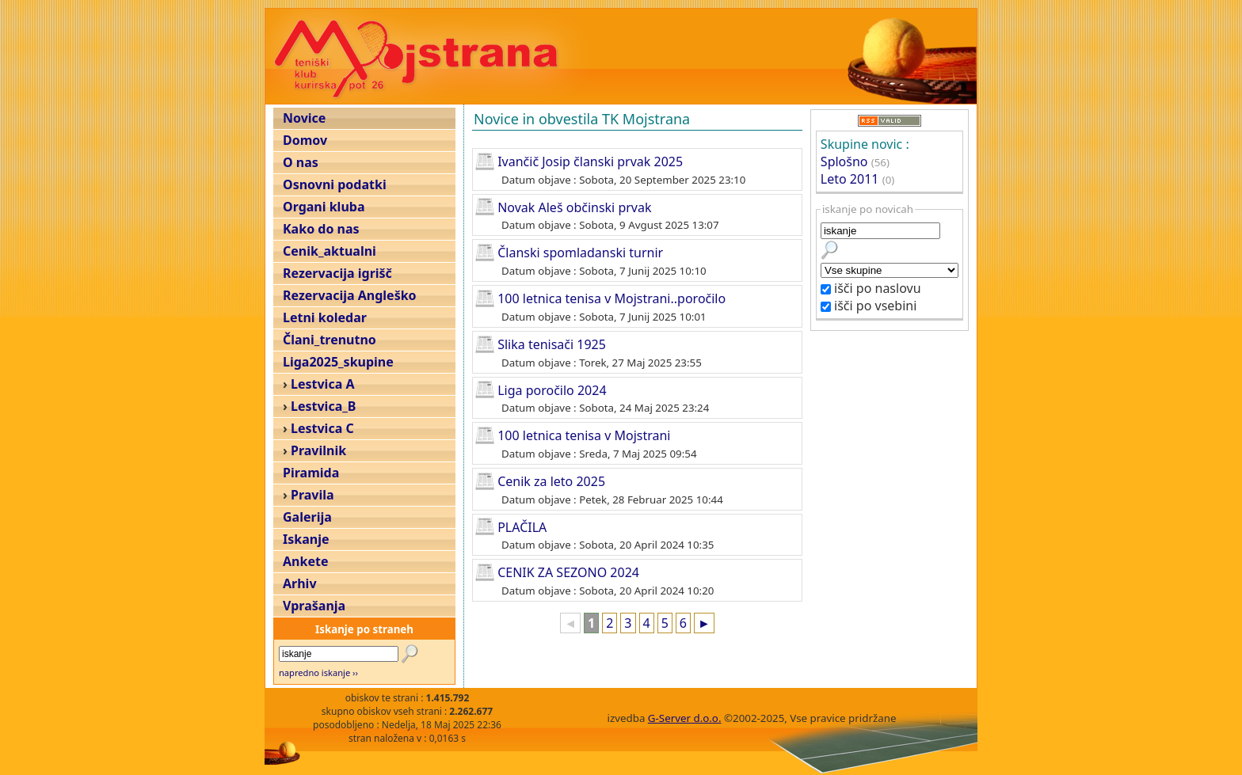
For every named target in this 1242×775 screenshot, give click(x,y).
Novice (304, 118)
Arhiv (300, 583)
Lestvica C (322, 428)
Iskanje (306, 539)
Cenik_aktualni (329, 251)
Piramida (311, 472)
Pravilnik (318, 450)
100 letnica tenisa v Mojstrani (583, 435)
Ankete (305, 561)
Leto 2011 (850, 179)
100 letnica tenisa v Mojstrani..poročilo (611, 298)
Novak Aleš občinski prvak (574, 206)
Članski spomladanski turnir (580, 252)
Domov (305, 140)
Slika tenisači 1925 (551, 344)
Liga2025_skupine (338, 361)
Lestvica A (322, 384)
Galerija (307, 517)
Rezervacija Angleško (350, 295)
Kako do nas (321, 228)
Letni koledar (325, 317)
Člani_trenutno (329, 339)
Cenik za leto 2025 (551, 481)
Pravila (312, 494)
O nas (300, 162)
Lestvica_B (323, 406)
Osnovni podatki (335, 184)
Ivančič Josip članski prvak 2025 (590, 161)
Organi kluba (323, 206)
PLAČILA (522, 526)
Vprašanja (314, 605)
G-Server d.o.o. (685, 718)
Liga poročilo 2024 (551, 389)
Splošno (844, 161)
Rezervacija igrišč (337, 273)
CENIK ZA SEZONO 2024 (568, 572)
